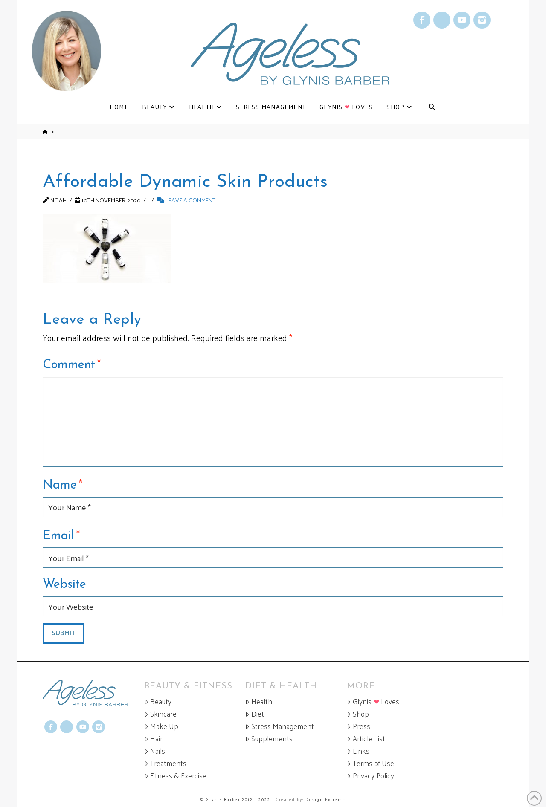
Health (258, 701)
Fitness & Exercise (175, 775)
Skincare (160, 714)
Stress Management (279, 726)
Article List (366, 738)
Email (61, 534)
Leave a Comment (186, 199)
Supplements (269, 738)
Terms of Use (370, 763)
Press (358, 726)
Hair (153, 738)
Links (358, 751)
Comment (72, 363)
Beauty (157, 701)
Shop (358, 714)
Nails (154, 751)
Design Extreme (325, 799)
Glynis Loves (373, 701)
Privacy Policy (370, 775)
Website (64, 584)
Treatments (165, 763)
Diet (254, 714)
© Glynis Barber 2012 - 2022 (235, 799)
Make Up (161, 726)
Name (63, 484)
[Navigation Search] (431, 107)
